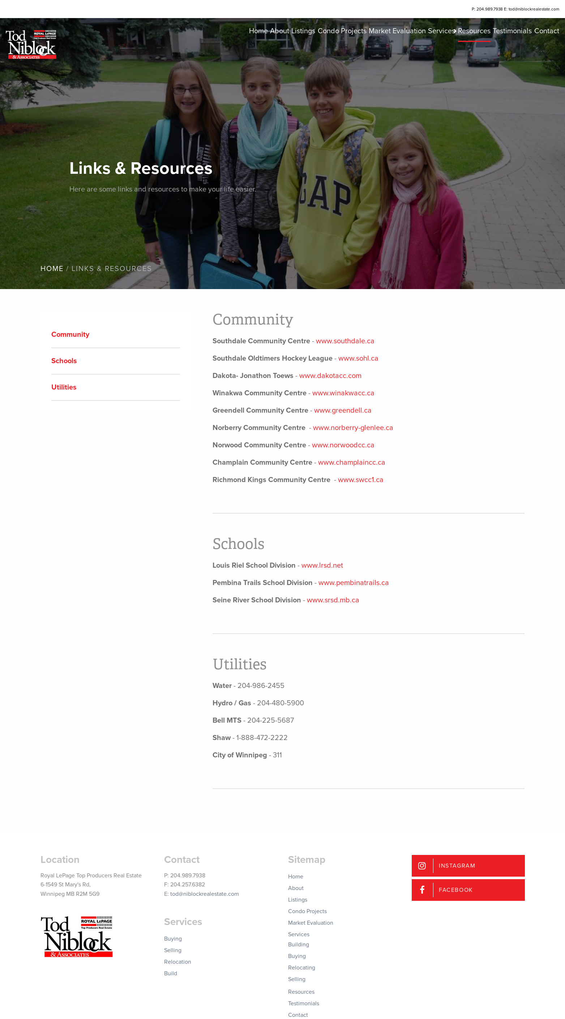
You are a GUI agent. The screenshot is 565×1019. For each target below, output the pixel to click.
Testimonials (500, 50)
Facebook (456, 890)
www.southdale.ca (345, 341)
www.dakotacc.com (330, 375)
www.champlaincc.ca (351, 462)
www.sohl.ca (358, 358)
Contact (541, 50)
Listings (253, 50)
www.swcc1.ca (361, 480)
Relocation (177, 962)
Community (70, 334)
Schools (64, 361)
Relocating (301, 967)
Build (170, 973)
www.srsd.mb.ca (333, 600)
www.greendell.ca (343, 410)
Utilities (64, 387)
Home (194, 50)
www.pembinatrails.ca (353, 583)
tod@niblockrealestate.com (204, 894)
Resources (456, 50)
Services (411, 50)
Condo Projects (298, 50)
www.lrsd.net (322, 565)
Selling (172, 950)
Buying (173, 938)
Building (298, 944)
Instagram (457, 865)
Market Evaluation (360, 50)
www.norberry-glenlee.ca (353, 427)
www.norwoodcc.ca (343, 445)
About (222, 50)
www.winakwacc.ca (343, 393)
